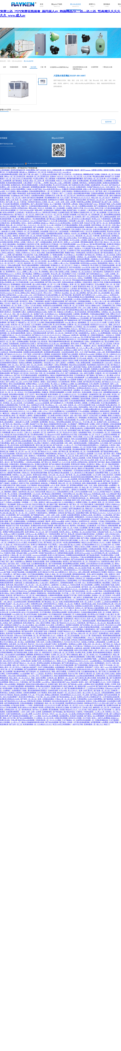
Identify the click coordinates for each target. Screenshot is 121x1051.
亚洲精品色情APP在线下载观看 (42, 525)
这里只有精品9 (67, 191)
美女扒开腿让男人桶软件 (10, 637)
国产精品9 (44, 320)
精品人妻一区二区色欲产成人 (16, 225)
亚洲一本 (7, 278)
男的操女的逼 (51, 187)
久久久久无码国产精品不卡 (40, 221)
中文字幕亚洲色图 (22, 282)
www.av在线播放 (54, 489)
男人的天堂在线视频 (7, 453)
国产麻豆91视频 (94, 527)
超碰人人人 (96, 299)
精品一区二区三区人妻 (24, 527)
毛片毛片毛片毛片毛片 (52, 297)
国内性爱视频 (86, 398)
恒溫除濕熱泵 (14, 67)
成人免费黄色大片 (54, 261)
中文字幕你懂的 (83, 339)
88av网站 (37, 443)
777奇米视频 (51, 310)
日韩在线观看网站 (108, 692)
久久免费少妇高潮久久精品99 (57, 360)
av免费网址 (71, 362)
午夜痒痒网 (66, 204)
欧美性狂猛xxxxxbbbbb (89, 263)
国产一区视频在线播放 (44, 242)
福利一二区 (114, 384)
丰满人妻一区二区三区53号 (66, 195)
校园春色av (22, 233)
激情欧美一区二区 (48, 665)
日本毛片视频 (55, 409)
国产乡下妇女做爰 (105, 709)
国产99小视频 (104, 547)
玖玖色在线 (11, 221)
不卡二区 (31, 695)
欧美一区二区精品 (21, 200)
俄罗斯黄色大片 (45, 629)
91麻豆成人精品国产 (29, 667)
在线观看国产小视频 (43, 299)
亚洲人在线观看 (85, 225)
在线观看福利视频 (34, 288)
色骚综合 (67, 233)
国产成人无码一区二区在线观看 (98, 293)
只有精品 (117, 350)
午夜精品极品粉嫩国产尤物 (100, 314)
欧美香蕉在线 (30, 246)
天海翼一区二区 (31, 329)
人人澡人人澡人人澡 (24, 295)
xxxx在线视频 (85, 576)
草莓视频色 (83, 417)
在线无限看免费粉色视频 (55, 252)
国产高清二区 (108, 644)
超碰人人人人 (53, 650)
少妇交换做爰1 (63, 231)
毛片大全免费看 (6, 665)
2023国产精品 (37, 189)
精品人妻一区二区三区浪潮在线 (69, 483)
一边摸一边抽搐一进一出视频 (42, 547)
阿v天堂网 (94, 265)
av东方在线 (65, 489)
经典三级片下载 (25, 174)
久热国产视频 (114, 722)
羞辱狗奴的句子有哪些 (56, 200)
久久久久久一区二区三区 (73, 176)
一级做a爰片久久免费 (8, 231)
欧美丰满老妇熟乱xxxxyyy (35, 367)
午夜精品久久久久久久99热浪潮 (41, 458)
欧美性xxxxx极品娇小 (94, 593)
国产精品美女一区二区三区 (38, 621)
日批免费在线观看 (93, 451)
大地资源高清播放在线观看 (39, 206)
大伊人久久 (7, 314)
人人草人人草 (84, 540)
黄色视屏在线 (27, 709)
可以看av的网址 (38, 178)
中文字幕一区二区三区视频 (46, 697)
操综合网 (36, 276)
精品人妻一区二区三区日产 (101, 197)
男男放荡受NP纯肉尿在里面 (66, 669)
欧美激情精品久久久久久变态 (46, 398)
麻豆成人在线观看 (42, 618)
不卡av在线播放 (84, 411)
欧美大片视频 (74, 360)
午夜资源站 (24, 682)
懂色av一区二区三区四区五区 (15, 176)
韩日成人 (52, 422)
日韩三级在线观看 (65, 449)
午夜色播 (20, 216)
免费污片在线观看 (18, 534)
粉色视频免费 (79, 377)
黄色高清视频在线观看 (30, 185)
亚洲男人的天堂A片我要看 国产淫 (74, 530)
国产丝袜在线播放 (96, 318)
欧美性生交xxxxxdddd (87, 354)
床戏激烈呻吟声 (57, 686)
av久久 (52, 485)
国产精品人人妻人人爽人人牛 (108, 449)
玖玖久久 (41, 208)
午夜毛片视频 (21, 367)
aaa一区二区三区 (31, 451)
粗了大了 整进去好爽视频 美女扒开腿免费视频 (77, 297)
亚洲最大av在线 (87, 515)
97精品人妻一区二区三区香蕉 (73, 305)
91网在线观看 (45, 265)
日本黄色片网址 (35, 665)
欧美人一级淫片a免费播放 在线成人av (35, 223)
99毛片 (52, 714)
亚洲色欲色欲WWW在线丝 (99, 566)
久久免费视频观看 (104, 333)
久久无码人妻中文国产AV (60, 288)
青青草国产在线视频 (13, 633)
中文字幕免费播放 (57, 420)
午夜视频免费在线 (11, 549)
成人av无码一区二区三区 (104, 580)
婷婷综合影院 (105, 411)
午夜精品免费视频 (22, 331)
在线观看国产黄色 (85, 432)
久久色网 (40, 322)
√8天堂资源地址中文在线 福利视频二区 (47, 295)
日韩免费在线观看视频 (111, 591)
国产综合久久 (77, 422)
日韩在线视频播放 (26, 703)
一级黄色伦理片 (22, 481)
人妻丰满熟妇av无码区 (95, 210)
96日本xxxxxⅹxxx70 (7, 293)
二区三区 (19, 263)
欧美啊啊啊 (19, 669)
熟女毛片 (31, 644)
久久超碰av (53, 206)
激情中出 (95, 479)
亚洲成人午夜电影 (88, 642)
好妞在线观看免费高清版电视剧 (25, 447)
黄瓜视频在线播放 (96, 181)
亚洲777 (102, 665)
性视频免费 (6, 432)
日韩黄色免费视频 (97, 193)
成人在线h (68, 646)
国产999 (17, 375)
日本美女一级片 (114, 291)
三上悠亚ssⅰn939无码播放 (49, 174)
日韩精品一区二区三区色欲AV (82, 271)
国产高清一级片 (101, 191)
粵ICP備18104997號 (18, 164)
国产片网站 (85, 538)
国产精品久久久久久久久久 (81, 197)
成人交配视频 (50, 178)
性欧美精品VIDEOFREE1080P (72, 466)
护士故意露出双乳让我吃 (31, 320)
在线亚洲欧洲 (35, 483)
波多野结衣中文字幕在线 (50, 244)
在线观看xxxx (38, 517)
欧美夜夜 (28, 248)
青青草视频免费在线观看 (106, 621)
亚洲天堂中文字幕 (7, 250)
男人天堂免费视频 (95, 233)
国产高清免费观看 (45, 568)
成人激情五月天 (107, 527)
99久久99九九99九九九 (17, 411)
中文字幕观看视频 (69, 331)
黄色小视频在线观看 (30, 358)
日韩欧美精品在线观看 (66, 303)
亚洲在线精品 (33, 409)
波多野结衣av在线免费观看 (86, 195)
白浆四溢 (58, 225)
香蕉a (31, 301)
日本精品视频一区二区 (96, 523)
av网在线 (74, 204)
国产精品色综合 (109, 430)
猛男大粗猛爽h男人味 (96, 240)
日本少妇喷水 (76, 229)
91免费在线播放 (39, 453)
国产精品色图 (67, 295)
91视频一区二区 (52, 267)
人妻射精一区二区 (56, 608)
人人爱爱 (111, 409)
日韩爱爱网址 (25, 204)
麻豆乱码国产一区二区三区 (24, 585)
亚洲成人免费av (57, 326)
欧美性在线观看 (38, 318)
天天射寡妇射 (104, 384)
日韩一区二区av (13, 365)
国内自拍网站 (14, 578)
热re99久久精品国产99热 (11, 206)
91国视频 (75, 183)
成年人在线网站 (66, 616)
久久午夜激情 (36, 324)
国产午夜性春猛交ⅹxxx (94, 274)
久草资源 (73, 288)
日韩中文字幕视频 (102, 424)
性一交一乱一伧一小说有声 (25, 513)
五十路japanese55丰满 (52, 434)
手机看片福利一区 (57, 688)
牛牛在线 (90, 489)
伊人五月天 (10, 608)
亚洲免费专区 (104, 633)
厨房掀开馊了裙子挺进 (97, 462)
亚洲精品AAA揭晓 (70, 350)
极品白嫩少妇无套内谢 (33, 350)
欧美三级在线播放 (9, 244)
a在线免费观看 (41, 396)
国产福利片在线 (101, 686)
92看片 (23, 312)
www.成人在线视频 (71, 479)
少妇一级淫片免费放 (43, 623)
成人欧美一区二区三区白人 (47, 229)
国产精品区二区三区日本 (96, 200)
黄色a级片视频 (11, 409)
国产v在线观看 (38, 227)
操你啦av (106, 530)
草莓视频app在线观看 (108, 498)
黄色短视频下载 (91, 559)
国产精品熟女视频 (50, 591)
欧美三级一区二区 (7, 669)
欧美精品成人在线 (99, 494)
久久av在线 (57, 530)
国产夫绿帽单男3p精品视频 (79, 566)
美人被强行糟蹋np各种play (22, 219)
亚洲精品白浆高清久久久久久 (84, 191)
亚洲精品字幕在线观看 (109, 337)
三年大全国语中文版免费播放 (15, 654)
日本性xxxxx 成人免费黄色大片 (36, 534)
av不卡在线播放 (112, 178)
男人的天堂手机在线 (60, 185)
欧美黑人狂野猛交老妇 (19, 208)
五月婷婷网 (54, 307)
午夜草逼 (23, 202)
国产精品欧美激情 (93, 555)
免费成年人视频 (60, 210)
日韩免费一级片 (46, 276)
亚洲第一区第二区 (34, 652)
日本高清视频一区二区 (86, 434)
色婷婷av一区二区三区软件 (22, 475)
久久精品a (39, 388)
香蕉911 (77, 547)
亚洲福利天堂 (50, 195)
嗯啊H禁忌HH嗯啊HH (53, 506)
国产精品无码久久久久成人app (75, 316)
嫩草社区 (6, 413)
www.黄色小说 (17, 614)
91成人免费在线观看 (41, 255)
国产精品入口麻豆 (20, 574)
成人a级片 (35, 174)
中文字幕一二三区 (68, 593)
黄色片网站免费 (41, 394)
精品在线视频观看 (17, 511)
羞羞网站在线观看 (99, 231)
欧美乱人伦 (96, 219)
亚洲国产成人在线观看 (70, 354)
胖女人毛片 (48, 293)
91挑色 (100, 426)
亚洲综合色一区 (12, 487)
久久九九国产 (65, 197)
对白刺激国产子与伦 (69, 274)
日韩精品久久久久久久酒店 (17, 542)
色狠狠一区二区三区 (66, 551)
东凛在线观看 (87, 392)
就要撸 (39, 460)
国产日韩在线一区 (32, 671)
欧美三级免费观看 (97, 684)
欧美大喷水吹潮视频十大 (10, 210)
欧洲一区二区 (75, 284)
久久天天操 (87, 176)
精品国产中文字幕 (6, 246)
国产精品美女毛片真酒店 (27, 346)
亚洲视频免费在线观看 (54, 233)
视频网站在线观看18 (94, 530)
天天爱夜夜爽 (51, 511)
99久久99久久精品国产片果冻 (24, 299)
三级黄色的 (55, 585)
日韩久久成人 (14, 597)
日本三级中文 (111, 187)
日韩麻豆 (29, 307)
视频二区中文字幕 (39, 441)
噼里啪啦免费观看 (34, 602)
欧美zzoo (109, 437)
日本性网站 (95, 269)
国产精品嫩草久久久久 (98, 682)
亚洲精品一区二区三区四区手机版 (89, 379)
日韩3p (80, 278)
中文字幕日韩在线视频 (55, 441)
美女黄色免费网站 (112, 396)
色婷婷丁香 (52, 312)
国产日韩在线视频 (83, 519)
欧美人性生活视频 (81, 650)
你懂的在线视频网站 (85, 640)
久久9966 (114, 358)
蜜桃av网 (113, 557)
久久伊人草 (105, 280)
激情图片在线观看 (72, 625)
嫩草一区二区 (84, 654)
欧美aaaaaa (22, 449)
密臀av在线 (30, 257)
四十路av (21, 642)
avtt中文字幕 (27, 382)
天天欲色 (21, 360)
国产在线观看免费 (111, 428)
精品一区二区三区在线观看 (96, 286)
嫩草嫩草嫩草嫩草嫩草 (75, 178)
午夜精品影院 (21, 193)
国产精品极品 (27, 274)
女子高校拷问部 (6, 371)
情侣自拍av (75, 557)
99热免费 (72, 221)
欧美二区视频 (87, 652)
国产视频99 (74, 212)
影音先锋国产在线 (74, 430)
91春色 (74, 286)
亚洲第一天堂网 (110, 684)
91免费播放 (108, 181)
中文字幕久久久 (26, 589)
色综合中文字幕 (90, 223)
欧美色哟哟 (108, 210)
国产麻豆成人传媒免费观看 (56, 219)
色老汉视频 (4, 386)
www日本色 (37, 714)
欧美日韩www (56, 189)
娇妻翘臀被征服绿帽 (38, 187)
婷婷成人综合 (9, 659)
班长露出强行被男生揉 (19, 621)
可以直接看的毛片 (46, 676)
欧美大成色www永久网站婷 (28, 707)
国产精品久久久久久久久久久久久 (62, 236)
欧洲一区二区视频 (105, 612)
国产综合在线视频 (52, 722)
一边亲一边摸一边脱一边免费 (65, 202)
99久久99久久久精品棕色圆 (22, 178)
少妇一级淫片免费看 (18, 286)
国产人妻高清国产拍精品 (40, 204)
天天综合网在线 (110, 377)
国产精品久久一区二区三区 (24, 214)
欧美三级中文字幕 (82, 456)
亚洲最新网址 (38, 362)
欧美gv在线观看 (8, 212)
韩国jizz (117, 303)
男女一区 (31, 618)
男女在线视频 (68, 299)
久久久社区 (98, 453)
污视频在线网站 (93, 443)
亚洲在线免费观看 (83, 259)
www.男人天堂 (34, 676)
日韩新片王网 (47, 324)
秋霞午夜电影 (28, 508)
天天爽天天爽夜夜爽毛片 (54, 642)
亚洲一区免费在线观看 (80, 181)
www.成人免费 (13, 470)
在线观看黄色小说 (97, 341)
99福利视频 (68, 326)
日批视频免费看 (31, 572)
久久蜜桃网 (44, 709)
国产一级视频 (42, 637)
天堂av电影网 (100, 284)
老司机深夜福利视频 (69, 261)
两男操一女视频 (20, 242)
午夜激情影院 (106, 219)
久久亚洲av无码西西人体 (82, 299)
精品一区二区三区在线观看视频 (39, 386)
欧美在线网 (83, 360)
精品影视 (58, 331)
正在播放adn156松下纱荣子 (20, 195)
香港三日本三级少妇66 (66, 269)
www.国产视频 (5, 572)
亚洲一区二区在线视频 (104, 261)
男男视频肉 (64, 365)
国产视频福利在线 (71, 320)
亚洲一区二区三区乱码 (106, 502)
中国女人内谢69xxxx (88, 246)
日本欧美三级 (16, 187)
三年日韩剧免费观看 (100, 500)
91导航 (88, 458)
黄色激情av (46, 523)
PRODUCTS (75, 6)
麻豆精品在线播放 (81, 549)
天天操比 (101, 521)
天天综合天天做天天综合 (94, 517)
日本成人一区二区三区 (12, 197)
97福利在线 (104, 445)
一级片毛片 (63, 538)
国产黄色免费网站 (17, 462)
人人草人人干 (59, 227)
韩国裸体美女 (42, 593)
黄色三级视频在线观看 (97, 396)
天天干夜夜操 (42, 692)
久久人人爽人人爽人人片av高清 (90, 348)
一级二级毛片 (77, 597)
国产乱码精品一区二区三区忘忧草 (92, 625)
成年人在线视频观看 (56, 320)
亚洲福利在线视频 (95, 183)
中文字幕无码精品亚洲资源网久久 (87, 445)
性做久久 (77, 265)
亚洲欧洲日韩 (100, 676)
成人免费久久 (98, 568)
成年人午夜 (54, 271)
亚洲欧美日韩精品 (113, 244)
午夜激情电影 (61, 178)
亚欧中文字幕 (98, 282)
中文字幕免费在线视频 (67, 244)
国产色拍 (65, 367)
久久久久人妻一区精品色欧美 (94, 437)
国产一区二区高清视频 (47, 358)
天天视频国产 (73, 424)
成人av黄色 (36, 284)
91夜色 (24, 197)
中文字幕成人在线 (20, 536)
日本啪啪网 (34, 422)
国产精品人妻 (63, 451)
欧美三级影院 (74, 496)
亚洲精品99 (8, 625)
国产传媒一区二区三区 (11, 426)
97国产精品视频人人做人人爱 (94, 352)
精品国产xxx (15, 379)
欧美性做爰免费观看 (106, 310)
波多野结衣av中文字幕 (69, 434)
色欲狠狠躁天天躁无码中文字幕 (28, 244)
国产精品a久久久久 (45, 451)
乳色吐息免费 (75, 585)
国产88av (59, 377)
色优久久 (59, 181)
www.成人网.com (71, 322)
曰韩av (87, 341)
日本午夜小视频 (41, 246)
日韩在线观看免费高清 (37, 191)
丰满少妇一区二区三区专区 (20, 324)
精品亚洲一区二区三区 (84, 236)
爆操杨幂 (18, 339)
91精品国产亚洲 (103, 532)
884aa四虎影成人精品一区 (90, 250)
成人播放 (110, 375)
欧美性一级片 (84, 682)
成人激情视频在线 (77, 341)
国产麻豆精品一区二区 (86, 288)
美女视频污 (80, 255)
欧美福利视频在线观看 (14, 183)
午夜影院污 (26, 407)
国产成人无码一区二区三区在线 (100, 343)
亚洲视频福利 (100, 663)
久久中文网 (97, 475)
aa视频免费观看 (8, 627)
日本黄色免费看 (11, 707)
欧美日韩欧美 (25, 525)
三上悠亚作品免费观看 (109, 434)
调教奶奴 (29, 561)
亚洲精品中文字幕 (38, 405)
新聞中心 (92, 4)
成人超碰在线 (102, 339)
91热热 (2, 515)
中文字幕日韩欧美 (108, 379)
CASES (107, 6)
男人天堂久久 (73, 690)
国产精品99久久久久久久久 (67, 623)
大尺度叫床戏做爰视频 (112, 208)
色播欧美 (65, 189)
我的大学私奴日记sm (24, 417)
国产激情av (4, 384)
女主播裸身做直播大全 (39, 563)
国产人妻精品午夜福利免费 (43, 527)
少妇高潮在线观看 (21, 250)
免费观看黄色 (80, 517)
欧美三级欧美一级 (70, 686)
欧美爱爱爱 (42, 481)
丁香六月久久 (108, 320)
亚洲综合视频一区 (67, 216)
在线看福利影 (96, 185)
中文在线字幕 (5, 227)
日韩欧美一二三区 (106, 466)
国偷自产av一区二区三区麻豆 (23, 625)
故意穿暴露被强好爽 (27, 445)
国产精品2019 (5, 284)
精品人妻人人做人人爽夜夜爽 (60, 183)
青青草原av (83, 183)
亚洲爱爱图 (44, 422)
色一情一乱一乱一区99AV (14, 392)
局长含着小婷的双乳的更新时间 (17, 587)
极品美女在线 (70, 200)
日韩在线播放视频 (25, 494)
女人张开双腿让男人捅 (99, 553)
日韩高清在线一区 (42, 720)
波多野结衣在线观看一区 (85, 720)
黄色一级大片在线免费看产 (64, 547)
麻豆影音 (97, 331)
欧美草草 (24, 278)
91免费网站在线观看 (85, 206)
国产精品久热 (90, 255)
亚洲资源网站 (16, 223)
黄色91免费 (80, 506)
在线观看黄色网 (21, 229)
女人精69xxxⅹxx (17, 517)
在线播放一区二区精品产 (82, 390)
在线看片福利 (53, 684)
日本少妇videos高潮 (27, 210)
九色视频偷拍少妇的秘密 (35, 521)
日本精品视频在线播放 (36, 379)
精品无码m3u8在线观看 (77, 365)
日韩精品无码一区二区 (87, 212)
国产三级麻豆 (74, 460)
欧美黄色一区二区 (39, 432)
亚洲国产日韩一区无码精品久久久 (46, 314)
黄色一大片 (79, 352)
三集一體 (43, 67)
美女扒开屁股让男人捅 (21, 434)
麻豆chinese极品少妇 (53, 502)
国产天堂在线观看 (85, 320)
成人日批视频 (40, 625)
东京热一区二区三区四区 (12, 377)
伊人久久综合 (89, 208)
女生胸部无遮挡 (64, 212)
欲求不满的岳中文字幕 (46, 572)
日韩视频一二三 (27, 502)
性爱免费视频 (19, 530)
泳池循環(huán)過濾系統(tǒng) (59, 67)
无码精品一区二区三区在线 (105, 255)
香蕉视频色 (47, 701)
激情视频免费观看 (56, 618)
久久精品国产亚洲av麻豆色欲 (93, 248)
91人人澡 (50, 225)
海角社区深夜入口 (92, 551)
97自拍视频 (81, 274)
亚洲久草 (76, 523)
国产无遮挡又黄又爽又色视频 (79, 185)
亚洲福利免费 (88, 597)
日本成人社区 (98, 392)
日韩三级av (116, 225)
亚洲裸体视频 (50, 377)
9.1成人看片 (80, 221)
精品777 (107, 724)
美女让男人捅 (56, 274)
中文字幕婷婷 (52, 481)
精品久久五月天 (37, 293)
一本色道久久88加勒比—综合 (69, 246)
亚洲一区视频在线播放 (54, 561)
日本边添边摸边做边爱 (101, 229)
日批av (107, 517)
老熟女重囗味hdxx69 (61, 525)
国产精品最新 (100, 303)
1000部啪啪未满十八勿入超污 (102, 362)
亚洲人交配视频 (16, 593)
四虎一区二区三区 (113, 589)
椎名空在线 (32, 229)
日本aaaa (44, 250)
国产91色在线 (69, 377)
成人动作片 (19, 659)
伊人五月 (104, 185)
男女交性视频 (71, 426)
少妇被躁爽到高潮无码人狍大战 (36, 216)
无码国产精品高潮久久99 (48, 553)
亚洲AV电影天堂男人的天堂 (18, 280)
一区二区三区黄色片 (53, 191)
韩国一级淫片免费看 (59, 671)
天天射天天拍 (112, 212)
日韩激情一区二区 (19, 310)
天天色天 (7, 303)
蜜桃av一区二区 (101, 464)
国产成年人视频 (31, 657)
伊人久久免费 (47, 530)
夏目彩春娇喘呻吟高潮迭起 (103, 276)
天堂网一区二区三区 (58, 654)
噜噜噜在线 (33, 648)
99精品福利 (26, 187)
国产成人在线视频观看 (25, 718)
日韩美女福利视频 (57, 443)
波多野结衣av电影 (107, 561)
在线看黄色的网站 (38, 195)
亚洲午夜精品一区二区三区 (101, 225)
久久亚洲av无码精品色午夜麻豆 (80, 714)
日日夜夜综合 (78, 174)
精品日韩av (17, 424)
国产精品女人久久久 (97, 542)
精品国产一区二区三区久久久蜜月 (18, 604)
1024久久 (94, 576)
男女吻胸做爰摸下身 (51, 197)
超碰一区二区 (100, 460)
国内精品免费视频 (104, 346)
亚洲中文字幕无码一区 (87, 673)
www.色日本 (86, 267)
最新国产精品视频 (14, 472)
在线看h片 (14, 483)
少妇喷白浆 (74, 335)
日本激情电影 (36, 606)
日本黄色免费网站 (14, 388)
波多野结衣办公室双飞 (28, 343)
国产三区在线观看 (23, 515)
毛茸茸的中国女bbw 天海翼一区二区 (41, 202)
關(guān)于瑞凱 (56, 4)
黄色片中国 (99, 208)
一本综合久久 (110, 335)
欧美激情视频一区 (30, 724)
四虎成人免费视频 (25, 362)
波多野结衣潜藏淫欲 (94, 582)
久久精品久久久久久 (69, 394)
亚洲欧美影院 (81, 187)
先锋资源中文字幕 (71, 333)
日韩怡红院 (85, 265)
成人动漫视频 (102, 212)
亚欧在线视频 (28, 269)
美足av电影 (41, 252)
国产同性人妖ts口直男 (53, 282)
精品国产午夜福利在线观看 (54, 301)
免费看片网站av (32, 384)
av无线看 (83, 240)
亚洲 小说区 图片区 (86, 690)
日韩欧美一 (84, 343)
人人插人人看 (11, 401)
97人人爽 (57, 284)
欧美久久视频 (86, 547)
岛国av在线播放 (15, 320)
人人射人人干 (69, 445)
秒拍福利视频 (75, 263)
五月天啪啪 (104, 443)
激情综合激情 (95, 498)
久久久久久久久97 (113, 513)
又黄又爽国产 (28, 183)
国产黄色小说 (8, 424)
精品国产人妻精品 (26, 415)
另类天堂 (37, 269)
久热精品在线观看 (95, 549)
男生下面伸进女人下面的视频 (56, 379)
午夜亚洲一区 (31, 413)
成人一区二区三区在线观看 (97, 316)
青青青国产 (89, 667)
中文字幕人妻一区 (84, 214)
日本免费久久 (89, 303)
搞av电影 (104, 409)
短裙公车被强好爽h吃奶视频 (59, 291)
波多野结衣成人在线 (7, 269)
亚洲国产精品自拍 (95, 439)
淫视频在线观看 (59, 348)
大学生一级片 (14, 589)
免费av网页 (39, 210)
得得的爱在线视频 (15, 352)
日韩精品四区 (13, 449)
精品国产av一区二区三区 (27, 322)
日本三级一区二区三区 (57, 475)
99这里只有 (8, 434)
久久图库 (40, 329)
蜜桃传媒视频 (113, 525)
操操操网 (41, 669)
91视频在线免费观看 (55, 595)
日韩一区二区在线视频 (47, 373)
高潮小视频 (4, 521)
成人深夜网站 (19, 246)
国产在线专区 (58, 445)
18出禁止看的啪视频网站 (59, 248)
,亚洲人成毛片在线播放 (109, 299)
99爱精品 (65, 356)
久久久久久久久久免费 (98, 322)
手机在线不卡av (49, 362)
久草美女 (18, 274)
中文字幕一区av (24, 405)
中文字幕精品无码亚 (111, 240)
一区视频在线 (102, 659)
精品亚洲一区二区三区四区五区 (37, 176)
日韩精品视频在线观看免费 (54, 322)
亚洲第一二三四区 (26, 705)
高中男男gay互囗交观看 (96, 614)
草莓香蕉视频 (5, 479)
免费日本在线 (12, 640)
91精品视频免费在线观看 (9, 174)
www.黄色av (46, 682)
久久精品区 (82, 210)
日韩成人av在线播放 (53, 286)
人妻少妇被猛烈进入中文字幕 (100, 680)
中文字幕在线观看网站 (33, 392)
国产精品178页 (89, 291)
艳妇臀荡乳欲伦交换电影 (74, 703)
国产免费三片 (13, 322)
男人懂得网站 (44, 271)
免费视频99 (94, 411)
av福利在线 (22, 549)
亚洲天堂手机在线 (64, 591)
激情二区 (14, 443)
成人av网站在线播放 (16, 559)
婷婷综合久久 (57, 299)
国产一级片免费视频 (51, 388)
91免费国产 (106, 367)
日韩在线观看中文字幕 (65, 492)
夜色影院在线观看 (105, 407)
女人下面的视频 (55, 204)
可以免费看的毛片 (105, 654)
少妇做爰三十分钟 (97, 259)
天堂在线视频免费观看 (77, 401)
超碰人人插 (10, 200)
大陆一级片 (74, 415)
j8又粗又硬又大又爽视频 (41, 354)
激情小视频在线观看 (44, 413)
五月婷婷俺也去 (112, 200)
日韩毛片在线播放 (64, 398)
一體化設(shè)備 (107, 67)
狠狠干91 (24, 206)
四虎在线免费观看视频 (105, 371)
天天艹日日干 (30, 394)
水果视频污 (100, 534)
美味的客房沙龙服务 (17, 557)
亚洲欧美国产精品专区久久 (67, 339)
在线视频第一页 (6, 591)
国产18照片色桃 (71, 301)
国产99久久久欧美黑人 (103, 536)
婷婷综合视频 (81, 200)
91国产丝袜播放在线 (13, 714)
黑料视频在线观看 (87, 242)
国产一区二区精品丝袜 (77, 701)
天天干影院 (27, 354)
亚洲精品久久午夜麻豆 (40, 608)
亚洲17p (29, 333)
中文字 (33, 240)
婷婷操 (113, 280)
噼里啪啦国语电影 (79, 574)
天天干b (109, 663)
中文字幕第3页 (69, 608)
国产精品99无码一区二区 (79, 561)
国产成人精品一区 (101, 669)
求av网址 (54, 386)
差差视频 (3, 280)
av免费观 (65, 318)
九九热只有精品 (36, 305)
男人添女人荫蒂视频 (107, 496)
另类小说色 (53, 449)
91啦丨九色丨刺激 (84, 307)
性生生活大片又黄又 (84, 276)
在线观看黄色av (84, 333)
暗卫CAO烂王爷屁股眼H (62, 724)
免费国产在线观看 (38, 417)
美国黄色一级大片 (90, 346)
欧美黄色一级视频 (81, 403)
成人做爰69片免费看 (64, 437)
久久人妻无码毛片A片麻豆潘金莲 (79, 219)
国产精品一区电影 (66, 722)
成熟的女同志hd (6, 428)
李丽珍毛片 (20, 307)
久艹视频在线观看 (56, 255)
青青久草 (98, 477)
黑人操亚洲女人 (6, 248)
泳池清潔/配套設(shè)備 (80, 67)
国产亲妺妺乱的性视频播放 (19, 716)
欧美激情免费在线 (6, 519)
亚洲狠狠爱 (37, 523)
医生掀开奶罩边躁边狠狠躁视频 (103, 189)
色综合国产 (95, 519)
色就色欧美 (81, 623)
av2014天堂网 (33, 553)
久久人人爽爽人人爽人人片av (58, 263)
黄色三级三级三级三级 (44, 445)
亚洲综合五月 (63, 267)
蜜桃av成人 (89, 508)
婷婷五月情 (11, 485)
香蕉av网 (12, 417)
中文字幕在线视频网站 (70, 225)
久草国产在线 (25, 563)
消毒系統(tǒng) (77, 69)
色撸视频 (3, 640)
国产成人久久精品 (62, 369)
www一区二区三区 (39, 430)
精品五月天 (113, 288)
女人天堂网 (12, 468)
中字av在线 (63, 690)
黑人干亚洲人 (115, 229)
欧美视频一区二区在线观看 (55, 208)
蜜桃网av (27, 318)
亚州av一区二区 (72, 206)
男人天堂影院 (13, 494)
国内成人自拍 (33, 536)
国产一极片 (10, 561)
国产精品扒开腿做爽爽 (35, 197)
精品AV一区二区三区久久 (67, 453)
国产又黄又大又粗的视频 (108, 671)
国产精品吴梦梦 (95, 337)
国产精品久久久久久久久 (13, 354)
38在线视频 (44, 231)
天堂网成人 (65, 284)
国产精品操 (105, 331)
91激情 (108, 542)
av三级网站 (33, 468)
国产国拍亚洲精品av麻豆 (75, 310)
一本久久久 (110, 303)
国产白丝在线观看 (77, 559)
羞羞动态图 (45, 193)
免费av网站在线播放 (43, 686)
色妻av (53, 623)
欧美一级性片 (48, 316)
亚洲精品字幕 (53, 559)
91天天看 (54, 221)
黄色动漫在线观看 (60, 673)
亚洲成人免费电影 (91, 506)
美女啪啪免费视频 (39, 219)
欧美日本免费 (27, 284)
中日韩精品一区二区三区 (66, 187)
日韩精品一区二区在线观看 (86, 257)
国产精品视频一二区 (45, 468)
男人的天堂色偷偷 (59, 324)
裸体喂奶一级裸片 (11, 492)
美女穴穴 (6, 557)
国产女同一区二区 (15, 724)
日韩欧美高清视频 (61, 718)
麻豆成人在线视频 (38, 267)
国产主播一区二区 (12, 202)
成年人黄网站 (39, 508)
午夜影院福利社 (42, 513)
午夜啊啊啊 (88, 278)
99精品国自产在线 (29, 339)
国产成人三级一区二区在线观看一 (16, 629)
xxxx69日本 (74, 627)
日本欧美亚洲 (26, 661)
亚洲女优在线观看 (94, 367)
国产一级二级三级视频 (29, 477)
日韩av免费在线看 (14, 265)
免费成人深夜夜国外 (107, 269)
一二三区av (36, 589)
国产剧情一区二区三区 (23, 267)
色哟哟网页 (10, 267)
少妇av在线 (63, 544)
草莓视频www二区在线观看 (79, 318)
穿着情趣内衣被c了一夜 (29, 568)
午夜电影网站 (25, 578)
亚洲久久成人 (64, 428)
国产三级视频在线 (100, 206)
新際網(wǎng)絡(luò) (112, 163)
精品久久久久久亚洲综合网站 (60, 223)
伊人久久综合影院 (23, 599)
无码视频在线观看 (17, 291)
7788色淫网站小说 (68, 494)
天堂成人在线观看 (7, 369)
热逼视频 (97, 280)
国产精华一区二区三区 (55, 333)
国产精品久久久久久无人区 (57, 430)
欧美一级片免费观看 (61, 240)
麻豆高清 (92, 360)
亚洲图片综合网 (31, 466)
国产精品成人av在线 (75, 684)
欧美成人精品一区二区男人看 (34, 181)
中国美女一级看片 (39, 382)
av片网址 (44, 269)
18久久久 (60, 176)
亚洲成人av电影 (64, 271)
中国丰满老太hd (76, 413)
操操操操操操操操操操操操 (24, 390)
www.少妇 (108, 667)
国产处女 (45, 714)
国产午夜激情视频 (55, 563)
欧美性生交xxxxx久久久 (99, 324)
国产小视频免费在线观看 (38, 200)
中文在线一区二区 (112, 665)
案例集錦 (106, 4)
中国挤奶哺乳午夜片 (77, 231)
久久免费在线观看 (92, 377)
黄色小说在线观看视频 (17, 384)
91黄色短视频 (5, 185)
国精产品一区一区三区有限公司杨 (24, 303)
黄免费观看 (85, 314)
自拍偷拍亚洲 (56, 354)
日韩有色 (23, 379)
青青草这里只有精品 (49, 212)
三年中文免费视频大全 (57, 411)
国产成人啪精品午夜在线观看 (59, 464)
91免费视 (69, 208)
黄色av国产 (84, 496)
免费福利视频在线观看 (65, 553)
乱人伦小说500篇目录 (23, 335)
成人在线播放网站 (11, 233)
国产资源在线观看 (107, 250)
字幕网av (19, 269)
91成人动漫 (67, 181)
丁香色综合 (46, 288)
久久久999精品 (62, 508)
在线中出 (115, 267)
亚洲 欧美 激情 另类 (60, 276)
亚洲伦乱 (95, 307)
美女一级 (15, 314)
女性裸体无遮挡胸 (6, 242)
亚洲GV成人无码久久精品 (67, 238)
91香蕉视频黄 (115, 367)
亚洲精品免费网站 (51, 303)
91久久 (33, 252)
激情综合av (25, 498)
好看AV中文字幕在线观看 (47, 578)
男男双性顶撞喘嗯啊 (56, 392)
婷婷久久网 (62, 386)
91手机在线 (15, 705)
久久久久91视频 (55, 720)
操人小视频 (99, 227)
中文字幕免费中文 (97, 350)
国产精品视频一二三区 (17, 680)
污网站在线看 (31, 310)
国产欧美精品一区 (76, 291)
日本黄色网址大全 (40, 650)
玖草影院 (78, 216)
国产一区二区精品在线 (90, 216)
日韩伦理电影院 (17, 456)
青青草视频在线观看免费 (108, 511)
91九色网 (68, 392)
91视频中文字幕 (8, 229)
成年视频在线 (65, 343)
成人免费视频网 (31, 519)
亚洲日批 (9, 595)
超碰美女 (108, 259)
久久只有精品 (11, 191)
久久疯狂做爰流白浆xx (18, 356)
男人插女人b (55, 384)
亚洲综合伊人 (55, 582)
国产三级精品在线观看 (108, 216)
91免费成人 (108, 350)
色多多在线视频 (70, 420)
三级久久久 (28, 432)
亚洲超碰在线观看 (65, 314)
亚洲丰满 (94, 398)
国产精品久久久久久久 (98, 513)
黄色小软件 (75, 343)
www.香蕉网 (71, 379)
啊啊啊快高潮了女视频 (91, 174)
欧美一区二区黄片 (86, 602)
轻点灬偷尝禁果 (15, 238)
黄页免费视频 (110, 193)
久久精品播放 (108, 515)
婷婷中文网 (39, 214)
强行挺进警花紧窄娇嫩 (98, 244)
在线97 (93, 267)
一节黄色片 (54, 193)
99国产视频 (12, 193)
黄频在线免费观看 (89, 371)
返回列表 (108, 122)
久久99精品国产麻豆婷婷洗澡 (26, 460)
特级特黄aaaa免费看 (84, 202)
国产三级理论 (61, 362)
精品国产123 (109, 176)
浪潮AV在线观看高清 (25, 443)
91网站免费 (68, 680)
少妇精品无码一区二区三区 (107, 616)
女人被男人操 (19, 606)
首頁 (41, 4)
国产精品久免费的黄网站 (86, 261)
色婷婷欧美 (29, 650)
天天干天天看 (81, 593)
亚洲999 (53, 176)
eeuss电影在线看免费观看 (85, 676)
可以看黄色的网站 (63, 329)
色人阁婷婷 (93, 502)
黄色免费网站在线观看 (112, 214)
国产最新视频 (17, 255)
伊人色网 (3, 485)
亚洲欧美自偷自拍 (76, 428)
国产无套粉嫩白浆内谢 (111, 426)
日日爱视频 (67, 500)
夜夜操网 (86, 369)
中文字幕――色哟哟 (41, 183)
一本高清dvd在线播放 (33, 462)
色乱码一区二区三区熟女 (111, 549)
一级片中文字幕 (30, 659)
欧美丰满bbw (115, 517)
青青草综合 (82, 286)
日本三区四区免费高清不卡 (92, 413)
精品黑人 (66, 561)
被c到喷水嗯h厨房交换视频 (20, 479)
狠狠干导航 (54, 504)
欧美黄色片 (91, 464)
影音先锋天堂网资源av (68, 388)
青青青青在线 (91, 401)
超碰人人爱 (87, 189)
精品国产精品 (72, 210)
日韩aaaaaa (66, 335)
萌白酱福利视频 (19, 671)
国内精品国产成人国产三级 (102, 202)
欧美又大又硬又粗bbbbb (56, 555)
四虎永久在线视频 (79, 458)
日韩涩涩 (61, 513)
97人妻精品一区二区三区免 (87, 426)
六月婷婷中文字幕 (73, 250)
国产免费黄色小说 (88, 295)
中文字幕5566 (113, 587)
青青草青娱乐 (35, 348)
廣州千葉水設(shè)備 (6, 144)
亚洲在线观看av (34, 259)
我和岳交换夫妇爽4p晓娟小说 (36, 684)
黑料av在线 (33, 208)
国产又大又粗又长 (65, 174)
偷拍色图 (86, 648)
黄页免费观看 (9, 460)
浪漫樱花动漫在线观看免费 (33, 352)
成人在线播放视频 (55, 371)
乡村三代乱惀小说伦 (110, 233)
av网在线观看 (100, 642)
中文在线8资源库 (114, 191)
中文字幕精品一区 (68, 720)
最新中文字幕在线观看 (40, 248)
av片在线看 (75, 242)
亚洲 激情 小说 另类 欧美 (39, 341)
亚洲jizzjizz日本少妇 (24, 504)
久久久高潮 (113, 472)
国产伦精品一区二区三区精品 (92, 430)
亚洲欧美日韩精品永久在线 (37, 312)
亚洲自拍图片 (63, 221)
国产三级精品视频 (103, 629)
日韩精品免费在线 (44, 428)
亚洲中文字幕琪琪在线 (39, 544)
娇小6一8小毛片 (17, 432)
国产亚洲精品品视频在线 (79, 396)
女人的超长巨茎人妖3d (17, 612)
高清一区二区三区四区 (45, 240)
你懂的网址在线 (37, 604)
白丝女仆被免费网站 (18, 189)
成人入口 (99, 724)
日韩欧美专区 (5, 223)
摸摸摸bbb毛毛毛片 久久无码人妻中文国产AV (100, 703)
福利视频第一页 (84, 322)
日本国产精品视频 (44, 447)
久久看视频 (13, 398)
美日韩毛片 (24, 301)
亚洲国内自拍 (16, 185)
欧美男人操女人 (22, 468)
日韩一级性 (68, 443)
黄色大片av (73, 572)
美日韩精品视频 (109, 661)
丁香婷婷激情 (39, 301)
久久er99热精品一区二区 (101, 432)
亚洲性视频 (116, 219)
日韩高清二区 (80, 578)
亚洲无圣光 (115, 329)
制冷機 (24, 67)
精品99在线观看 (46, 348)
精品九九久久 (51, 492)
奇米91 (58, 466)
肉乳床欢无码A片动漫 (23, 646)
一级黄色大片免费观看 (78, 489)
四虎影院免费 (53, 246)
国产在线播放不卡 (57, 403)
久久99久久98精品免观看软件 (71, 409)
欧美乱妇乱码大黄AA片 (85, 669)
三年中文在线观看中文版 (86, 405)
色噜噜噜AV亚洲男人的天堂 (101, 369)
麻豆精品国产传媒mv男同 (59, 401)
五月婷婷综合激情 (20, 602)
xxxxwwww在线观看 (42, 403)
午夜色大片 (30, 242)
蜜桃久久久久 (62, 661)
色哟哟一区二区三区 (7, 331)
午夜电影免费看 (26, 489)
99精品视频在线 (51, 453)
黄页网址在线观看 (43, 663)
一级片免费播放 (77, 629)
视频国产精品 (70, 252)
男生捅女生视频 (98, 176)
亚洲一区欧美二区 (70, 405)
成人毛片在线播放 (90, 326)
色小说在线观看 (87, 585)
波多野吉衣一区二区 (54, 432)
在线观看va (13, 337)
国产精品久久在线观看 (11, 297)
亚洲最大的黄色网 (41, 464)
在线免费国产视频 (101, 472)
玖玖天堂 (89, 231)
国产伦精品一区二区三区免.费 (95, 178)
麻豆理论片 (33, 481)
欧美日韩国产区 (29, 623)
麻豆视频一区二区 (28, 388)
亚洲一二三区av (54, 216)
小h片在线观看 (104, 329)
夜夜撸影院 (96, 390)
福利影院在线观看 (80, 443)
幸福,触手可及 (36, 407)
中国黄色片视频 (49, 426)
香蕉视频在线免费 (40, 333)
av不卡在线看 (113, 339)
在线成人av (16, 278)
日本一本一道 (110, 284)
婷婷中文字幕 (78, 208)
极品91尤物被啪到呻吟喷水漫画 (61, 375)
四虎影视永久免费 (42, 680)
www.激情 (76, 680)
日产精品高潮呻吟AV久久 (48, 238)
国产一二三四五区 (66, 193)
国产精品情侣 (98, 271)
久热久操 (10, 390)
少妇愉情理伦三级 (108, 305)
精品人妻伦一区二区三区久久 (100, 456)
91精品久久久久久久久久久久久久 (64, 278)
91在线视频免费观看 (53, 367)
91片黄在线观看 (18, 248)
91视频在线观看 (16, 358)
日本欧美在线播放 (45, 185)
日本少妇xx (49, 227)
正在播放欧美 (92, 525)
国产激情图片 (9, 318)
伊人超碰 (85, 695)
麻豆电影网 (77, 295)
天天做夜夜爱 (83, 441)
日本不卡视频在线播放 (46, 667)
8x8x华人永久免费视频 (8, 216)
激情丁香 (60, 599)
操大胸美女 (97, 515)
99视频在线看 (37, 426)
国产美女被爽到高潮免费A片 (75, 688)
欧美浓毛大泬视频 (30, 326)
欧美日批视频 (50, 181)
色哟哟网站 (75, 398)
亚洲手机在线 (106, 236)
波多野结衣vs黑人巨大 (85, 331)
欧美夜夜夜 (30, 680)
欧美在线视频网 (6, 614)
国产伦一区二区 (102, 223)
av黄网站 (97, 585)
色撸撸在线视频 (109, 348)
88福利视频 (53, 269)
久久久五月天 (30, 511)
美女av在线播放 (102, 246)
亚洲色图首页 (69, 618)
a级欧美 (15, 236)
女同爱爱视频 (96, 722)
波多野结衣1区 (84, 521)
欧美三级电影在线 (91, 310)
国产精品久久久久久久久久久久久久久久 (47, 335)
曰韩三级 (115, 663)
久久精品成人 (20, 212)
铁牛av (6, 477)
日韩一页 (115, 346)
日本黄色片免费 (77, 223)
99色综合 (114, 331)
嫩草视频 (19, 508)
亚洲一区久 (116, 369)
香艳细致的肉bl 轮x (27, 464)
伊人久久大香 (25, 540)
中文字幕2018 (102, 525)
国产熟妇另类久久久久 (48, 635)
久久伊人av (77, 621)
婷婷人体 (22, 470)
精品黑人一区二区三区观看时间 (98, 358)
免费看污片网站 (82, 502)
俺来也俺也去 (64, 504)
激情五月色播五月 (87, 284)
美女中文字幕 (73, 673)
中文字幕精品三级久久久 (87, 238)
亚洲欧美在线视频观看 (111, 183)
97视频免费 (102, 447)
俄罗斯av (73, 525)
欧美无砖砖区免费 (34, 193)
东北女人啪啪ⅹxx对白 (22, 293)
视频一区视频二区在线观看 (108, 417)
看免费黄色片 (11, 271)
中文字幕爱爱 (13, 496)
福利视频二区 (85, 335)
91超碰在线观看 (81, 614)
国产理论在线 (112, 640)
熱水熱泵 (33, 67)
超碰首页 (67, 439)
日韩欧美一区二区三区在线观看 (27, 231)
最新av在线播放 (22, 191)
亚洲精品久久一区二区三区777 (62, 265)
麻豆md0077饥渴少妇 (46, 477)
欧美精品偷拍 (49, 210)
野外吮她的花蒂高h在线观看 (82, 280)
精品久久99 (85, 542)
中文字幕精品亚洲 (55, 614)
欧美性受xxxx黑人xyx (34, 212)
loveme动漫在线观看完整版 (61, 597)
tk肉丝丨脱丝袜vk (75, 248)
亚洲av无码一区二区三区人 (93, 644)
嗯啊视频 (29, 654)
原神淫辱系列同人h (44, 500)
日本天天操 (19, 318)
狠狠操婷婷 (10, 646)
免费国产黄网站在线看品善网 (13, 532)
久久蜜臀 (25, 424)
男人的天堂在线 (13, 445)
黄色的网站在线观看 (16, 394)
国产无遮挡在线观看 (104, 267)
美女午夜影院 (44, 409)
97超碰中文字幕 (103, 195)
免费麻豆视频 (63, 496)
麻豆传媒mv (41, 310)
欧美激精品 (54, 496)
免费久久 (67, 242)
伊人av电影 (81, 420)
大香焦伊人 (15, 227)
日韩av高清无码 (107, 475)
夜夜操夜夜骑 (103, 263)
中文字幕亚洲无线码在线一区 (78, 498)
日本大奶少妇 (87, 229)
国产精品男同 (111, 460)
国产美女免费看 (35, 682)
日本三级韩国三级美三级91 (16, 439)
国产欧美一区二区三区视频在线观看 (79, 475)
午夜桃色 (12, 599)
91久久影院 (50, 625)
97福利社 (79, 712)
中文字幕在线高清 (85, 570)
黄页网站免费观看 (76, 485)
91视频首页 (80, 303)
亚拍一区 (61, 206)
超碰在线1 (45, 483)
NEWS (92, 6)
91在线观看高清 (114, 278)
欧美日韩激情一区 (54, 394)
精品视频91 (4, 398)
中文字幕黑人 (94, 496)
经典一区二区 (68, 527)
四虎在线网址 (84, 407)
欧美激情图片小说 (34, 337)
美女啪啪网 (16, 312)
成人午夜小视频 (101, 291)
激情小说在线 (21, 485)
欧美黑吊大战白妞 (114, 206)
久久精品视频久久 (37, 498)
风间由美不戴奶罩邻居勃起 (16, 257)
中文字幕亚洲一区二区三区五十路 (24, 428)
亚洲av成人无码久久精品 (69, 407)
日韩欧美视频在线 (97, 335)
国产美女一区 (74, 504)
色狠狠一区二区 (47, 284)
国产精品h (70, 667)
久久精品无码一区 (26, 314)
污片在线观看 (104, 388)
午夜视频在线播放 (84, 301)
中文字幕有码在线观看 (106, 265)
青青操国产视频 (104, 204)
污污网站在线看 (94, 403)
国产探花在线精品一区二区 (110, 252)
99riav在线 (46, 189)
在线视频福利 (60, 667)
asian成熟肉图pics (40, 640)
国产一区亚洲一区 (66, 621)
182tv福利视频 (19, 519)
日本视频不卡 (67, 286)
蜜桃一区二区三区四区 (38, 261)
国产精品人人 (101, 375)
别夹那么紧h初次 (74, 612)
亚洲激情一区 (23, 409)
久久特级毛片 (89, 536)
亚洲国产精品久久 (76, 536)
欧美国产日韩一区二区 (27, 236)
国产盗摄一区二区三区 (111, 481)
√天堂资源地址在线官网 (68, 307)
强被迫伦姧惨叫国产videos (88, 204)
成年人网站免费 (84, 572)
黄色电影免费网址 (94, 312)
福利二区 (107, 227)
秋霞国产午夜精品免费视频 (72, 371)
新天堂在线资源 (75, 267)
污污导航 (3, 221)
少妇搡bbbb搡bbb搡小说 (91, 409)
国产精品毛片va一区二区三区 (24, 595)
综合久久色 (53, 231)
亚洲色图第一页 (90, 724)
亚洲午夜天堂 (58, 242)
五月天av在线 (75, 240)
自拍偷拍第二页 (97, 214)
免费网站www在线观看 (41, 274)
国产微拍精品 (17, 181)
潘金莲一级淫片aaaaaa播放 (55, 521)
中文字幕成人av (69, 255)
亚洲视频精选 (16, 284)
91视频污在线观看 (67, 517)
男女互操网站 (110, 341)
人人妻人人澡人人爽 (105, 650)
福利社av (84, 523)
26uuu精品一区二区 (69, 293)
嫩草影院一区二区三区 (40, 496)
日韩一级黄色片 (34, 280)
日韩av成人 (53, 337)
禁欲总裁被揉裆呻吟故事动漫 (59, 341)
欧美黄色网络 (104, 307)
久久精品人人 (65, 585)
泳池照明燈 (94, 67)
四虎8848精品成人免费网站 (72, 282)
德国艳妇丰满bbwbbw (22, 261)
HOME (41, 6)
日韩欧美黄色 (87, 282)
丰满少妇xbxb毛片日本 (94, 221)
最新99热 (40, 303)
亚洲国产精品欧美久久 (44, 257)
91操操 (28, 189)
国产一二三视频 (6, 255)
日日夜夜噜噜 (11, 515)
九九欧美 (110, 322)
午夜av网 (14, 720)
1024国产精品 (98, 591)
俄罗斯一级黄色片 (101, 288)
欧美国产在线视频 (70, 214)
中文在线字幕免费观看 (11, 204)
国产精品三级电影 (96, 695)
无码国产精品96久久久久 (96, 187)
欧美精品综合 (93, 417)
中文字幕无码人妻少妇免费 (106, 238)
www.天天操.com (83, 244)
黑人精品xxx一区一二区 (54, 405)
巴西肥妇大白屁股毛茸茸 (84, 606)
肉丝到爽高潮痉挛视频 (82, 193)
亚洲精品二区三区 (102, 354)
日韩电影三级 (24, 348)
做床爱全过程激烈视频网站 (51, 356)
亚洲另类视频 (113, 659)
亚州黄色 (3, 193)
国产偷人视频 (91, 449)
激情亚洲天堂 (80, 551)
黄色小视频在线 (72, 654)
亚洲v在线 (10, 585)
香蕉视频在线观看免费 (62, 576)
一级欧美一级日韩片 (104, 326)
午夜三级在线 (93, 709)
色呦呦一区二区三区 (67, 456)
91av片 (101, 377)
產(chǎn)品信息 (75, 4)
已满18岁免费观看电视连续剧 (90, 557)
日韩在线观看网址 (26, 316)
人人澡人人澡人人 (102, 295)
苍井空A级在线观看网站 (30, 265)
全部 (4, 67)
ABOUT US (57, 6)
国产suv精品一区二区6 (14, 382)
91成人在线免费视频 (37, 282)
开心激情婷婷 (104, 576)
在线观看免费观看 (20, 288)
